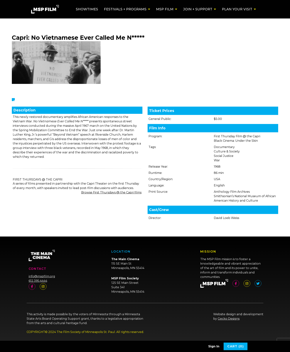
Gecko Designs (229, 318)
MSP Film (164, 9)
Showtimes (87, 9)
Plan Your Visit (237, 9)
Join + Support (197, 9)
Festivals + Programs (125, 9)
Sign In (213, 346)
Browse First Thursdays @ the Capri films (111, 192)
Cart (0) (235, 346)
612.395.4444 (38, 281)
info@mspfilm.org (42, 276)
